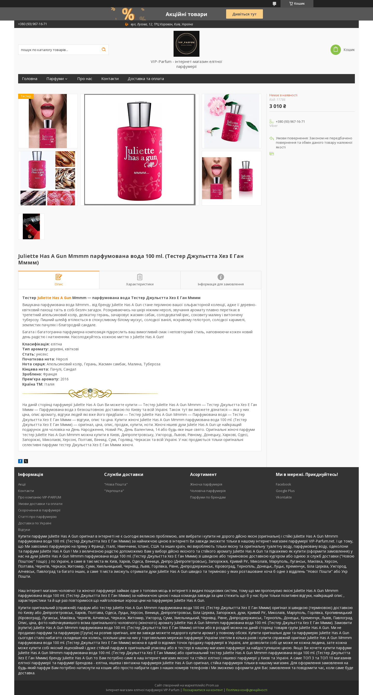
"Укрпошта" (114, 490)
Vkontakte (284, 497)
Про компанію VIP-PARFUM (39, 497)
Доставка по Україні (34, 523)
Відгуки (24, 529)
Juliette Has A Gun (54, 297)
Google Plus (285, 490)
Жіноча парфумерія (206, 484)
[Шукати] (103, 50)
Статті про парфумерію (37, 516)
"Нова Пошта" (116, 484)
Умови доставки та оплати (40, 503)
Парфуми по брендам (208, 497)
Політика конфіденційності (246, 690)
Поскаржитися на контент (203, 690)
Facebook (283, 484)
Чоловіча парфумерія (208, 490)
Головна (29, 79)
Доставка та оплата (146, 79)
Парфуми (55, 79)
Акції (22, 484)
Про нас (84, 79)
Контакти (110, 79)
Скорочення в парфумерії (39, 510)
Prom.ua (212, 685)
